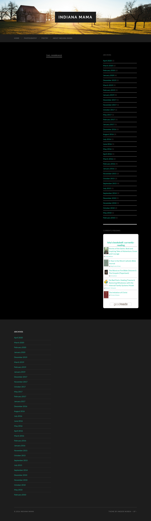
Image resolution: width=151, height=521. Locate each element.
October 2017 (109, 110)
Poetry (45, 38)
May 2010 (107, 213)
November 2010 (109, 203)
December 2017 (109, 100)
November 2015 (109, 173)
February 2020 (109, 70)
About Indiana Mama (62, 38)
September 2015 (110, 183)
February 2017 (109, 119)
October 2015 (109, 178)
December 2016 (109, 129)
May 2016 (107, 149)
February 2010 (109, 218)
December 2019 (109, 80)
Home (16, 38)
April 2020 (107, 60)
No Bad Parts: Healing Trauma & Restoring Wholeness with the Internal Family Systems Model (122, 282)
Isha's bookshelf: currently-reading (120, 244)
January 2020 (108, 75)
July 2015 (107, 188)
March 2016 (108, 159)
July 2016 (107, 139)
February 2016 (109, 164)
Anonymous (113, 275)
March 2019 (108, 85)
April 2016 (107, 154)
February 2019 (109, 90)
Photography (30, 38)
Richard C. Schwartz (110, 288)
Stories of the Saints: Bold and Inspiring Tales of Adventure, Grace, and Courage (123, 251)
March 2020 (108, 65)
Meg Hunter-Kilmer (115, 266)
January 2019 (108, 95)
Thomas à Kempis (115, 295)
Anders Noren (124, 511)
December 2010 (109, 198)
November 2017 (109, 105)
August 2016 (108, 134)
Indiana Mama (75, 17)
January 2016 (108, 168)
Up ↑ (135, 511)
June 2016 (107, 144)
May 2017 (107, 115)
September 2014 (110, 193)
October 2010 (109, 208)
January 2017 (108, 124)
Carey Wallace (109, 256)
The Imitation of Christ (118, 292)
